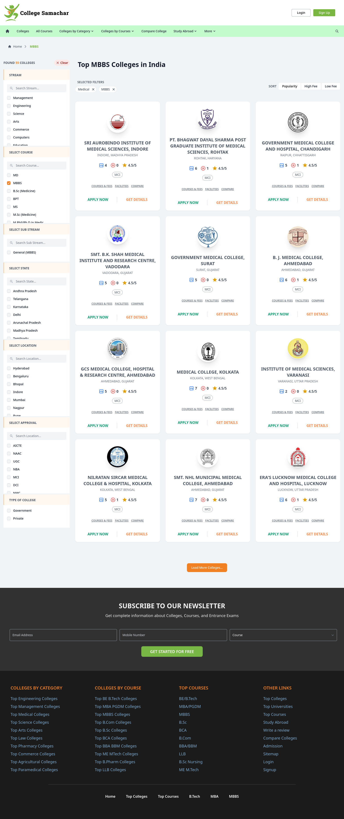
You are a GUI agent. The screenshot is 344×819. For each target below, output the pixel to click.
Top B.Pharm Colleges (115, 761)
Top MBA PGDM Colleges (118, 706)
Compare (137, 186)
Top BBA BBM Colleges (116, 746)
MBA (215, 796)
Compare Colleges (280, 738)
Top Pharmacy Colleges (32, 746)
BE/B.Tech (188, 698)
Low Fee (331, 86)
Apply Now (98, 199)
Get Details (137, 199)
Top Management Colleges (35, 706)
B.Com (185, 738)
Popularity (289, 86)
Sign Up (324, 13)
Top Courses (274, 714)
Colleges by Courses (117, 31)
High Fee (311, 86)
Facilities (122, 186)
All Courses (44, 31)
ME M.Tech (189, 769)
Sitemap (270, 753)
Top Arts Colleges (27, 730)
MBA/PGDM (190, 706)
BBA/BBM (188, 746)
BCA (183, 730)
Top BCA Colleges (111, 738)
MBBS (184, 714)
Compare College (154, 31)
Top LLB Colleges (110, 769)
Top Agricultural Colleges (34, 761)
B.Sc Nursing (190, 761)
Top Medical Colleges (30, 714)
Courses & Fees (101, 186)
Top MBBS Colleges (112, 714)
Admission (273, 746)
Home (15, 46)
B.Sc (183, 722)
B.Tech (194, 796)
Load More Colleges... (207, 567)
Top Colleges (275, 698)
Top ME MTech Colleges (116, 753)
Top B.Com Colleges (113, 722)
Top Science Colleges (30, 722)
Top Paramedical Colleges (34, 769)
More (210, 31)
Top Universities (278, 706)
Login (301, 13)
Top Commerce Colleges (33, 753)
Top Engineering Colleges (34, 698)
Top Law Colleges (26, 738)
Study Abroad (185, 31)
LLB (182, 753)
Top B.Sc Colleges (111, 730)
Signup (269, 769)
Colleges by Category (76, 31)
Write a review (276, 730)
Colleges (23, 31)
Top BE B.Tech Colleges (116, 698)
